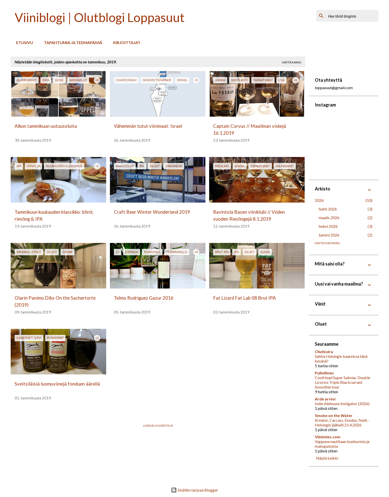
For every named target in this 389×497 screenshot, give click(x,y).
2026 (319, 200)
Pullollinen (324, 372)
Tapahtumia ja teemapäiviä (71, 42)
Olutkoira (324, 351)
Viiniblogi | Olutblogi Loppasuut (100, 17)
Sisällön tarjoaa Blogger (194, 490)
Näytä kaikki (291, 62)
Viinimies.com (327, 436)
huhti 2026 (328, 209)
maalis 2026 (329, 217)
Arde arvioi (325, 398)
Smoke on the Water (334, 415)
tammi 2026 (329, 235)
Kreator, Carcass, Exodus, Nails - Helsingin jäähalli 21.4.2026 (342, 422)
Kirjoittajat (125, 42)
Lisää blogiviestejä (158, 425)
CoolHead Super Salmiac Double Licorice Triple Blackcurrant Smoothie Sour (342, 382)
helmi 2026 (328, 226)
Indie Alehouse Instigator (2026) (342, 403)
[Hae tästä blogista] (352, 16)
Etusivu (23, 42)
